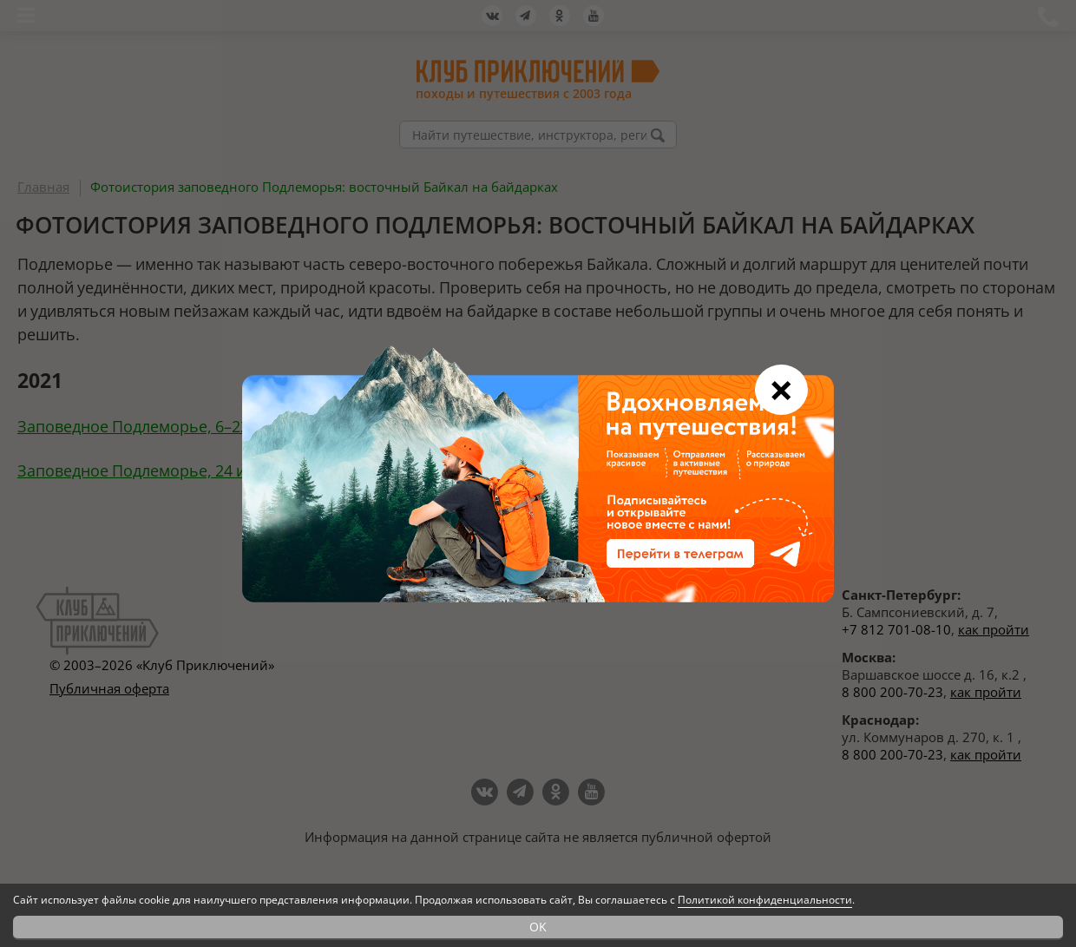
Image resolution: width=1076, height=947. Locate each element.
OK (538, 926)
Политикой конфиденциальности (765, 899)
